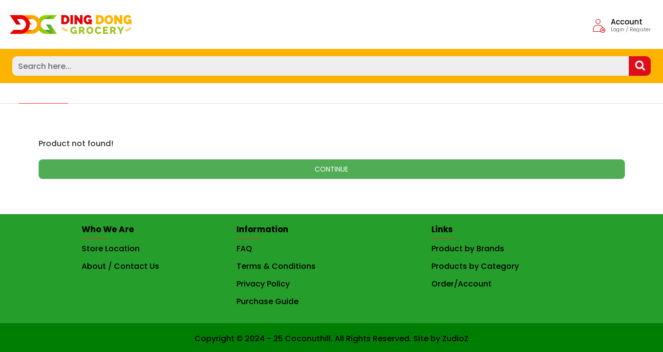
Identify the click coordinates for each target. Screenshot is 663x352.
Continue (331, 169)
